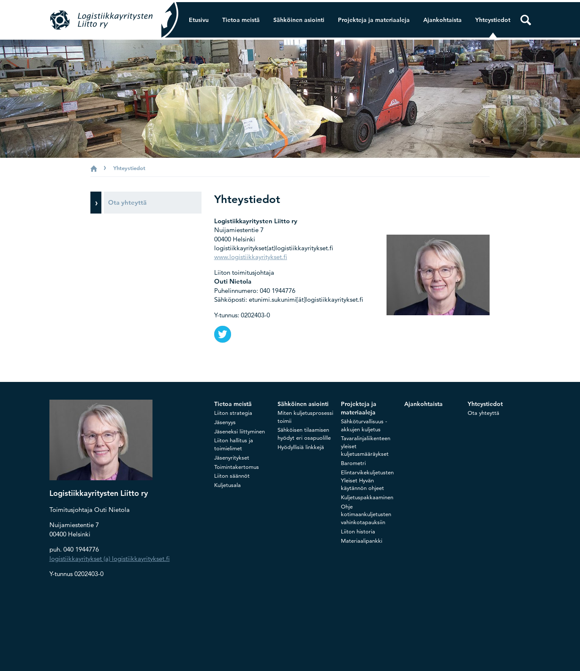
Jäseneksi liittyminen (239, 431)
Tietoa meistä (241, 20)
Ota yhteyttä (483, 412)
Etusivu (199, 20)
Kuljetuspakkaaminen (367, 497)
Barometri (353, 463)
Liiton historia (358, 531)
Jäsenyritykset (231, 457)
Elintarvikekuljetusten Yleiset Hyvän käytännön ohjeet (367, 480)
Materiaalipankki (361, 540)
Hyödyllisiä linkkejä (301, 447)
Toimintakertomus (236, 466)
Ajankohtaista (442, 20)
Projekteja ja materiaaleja (374, 20)
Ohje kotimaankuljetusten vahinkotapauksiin (366, 514)
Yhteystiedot (492, 20)
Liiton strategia (233, 412)
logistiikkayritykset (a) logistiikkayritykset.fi (109, 559)
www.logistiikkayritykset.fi (250, 257)
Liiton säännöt (232, 475)
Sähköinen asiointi (298, 20)
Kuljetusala (227, 485)
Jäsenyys (225, 422)
